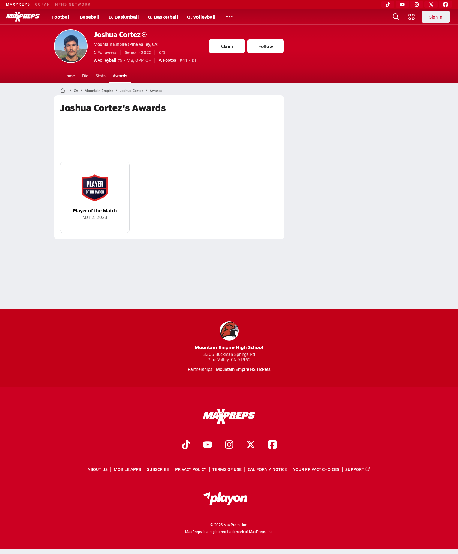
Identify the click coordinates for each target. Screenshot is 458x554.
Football (61, 16)
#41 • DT (178, 60)
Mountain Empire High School (229, 335)
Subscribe (158, 469)
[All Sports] (229, 17)
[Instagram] (416, 4)
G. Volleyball (201, 16)
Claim (227, 46)
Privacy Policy (190, 469)
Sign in (435, 17)
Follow (265, 46)
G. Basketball (163, 16)
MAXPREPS (18, 4)
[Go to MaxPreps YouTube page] (207, 445)
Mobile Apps (127, 469)
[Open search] (396, 17)
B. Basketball (124, 16)
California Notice (267, 469)
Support (357, 469)
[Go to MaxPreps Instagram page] (229, 445)
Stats (101, 76)
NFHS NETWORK (73, 4)
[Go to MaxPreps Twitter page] (251, 445)
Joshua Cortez (120, 34)
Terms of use (227, 469)
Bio (85, 76)
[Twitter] (431, 4)
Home (69, 76)
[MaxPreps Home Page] (63, 90)
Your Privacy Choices (316, 469)
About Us (98, 469)
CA (76, 90)
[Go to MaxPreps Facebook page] (272, 445)
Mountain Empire (99, 90)
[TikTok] (387, 4)
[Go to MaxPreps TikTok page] (186, 445)
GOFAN (42, 4)
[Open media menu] (411, 17)
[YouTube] (402, 4)
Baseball (90, 16)
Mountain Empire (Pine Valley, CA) (126, 44)
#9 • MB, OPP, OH (122, 60)
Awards (120, 76)
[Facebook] (445, 4)
